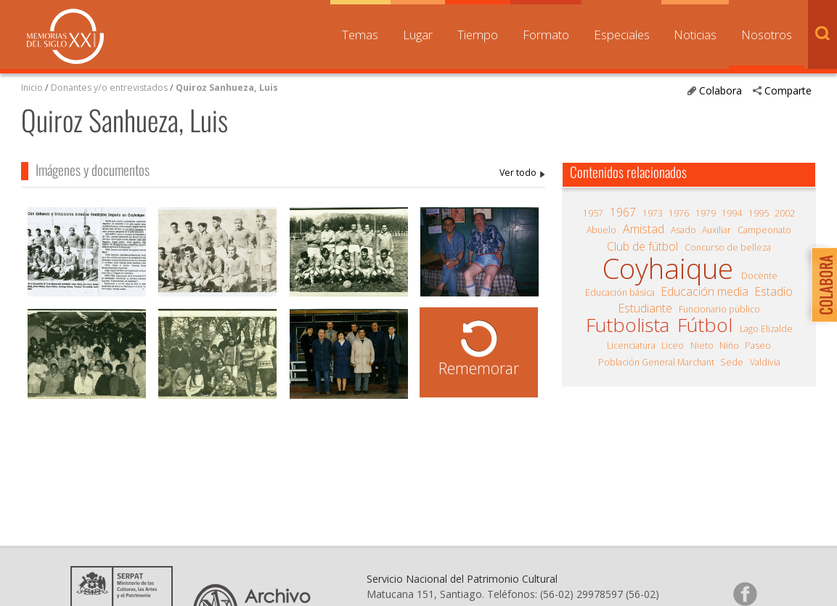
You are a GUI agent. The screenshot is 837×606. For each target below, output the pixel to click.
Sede (731, 362)
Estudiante (645, 308)
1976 (679, 213)
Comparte (788, 90)
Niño (729, 345)
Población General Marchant (656, 362)
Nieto (702, 345)
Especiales (622, 34)
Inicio (32, 87)
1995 (758, 213)
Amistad (643, 229)
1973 (652, 213)
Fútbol (704, 325)
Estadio (774, 291)
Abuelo (601, 230)
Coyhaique (668, 268)
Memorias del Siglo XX (65, 36)
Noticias (695, 34)
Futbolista (627, 325)
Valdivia (765, 362)
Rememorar (478, 368)
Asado (683, 230)
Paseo (758, 345)
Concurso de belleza (728, 247)
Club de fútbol (642, 246)
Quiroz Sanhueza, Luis (227, 87)
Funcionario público (719, 309)
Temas (360, 34)
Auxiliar (716, 230)
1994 (732, 213)
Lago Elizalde (766, 329)
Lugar (418, 34)
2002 (785, 213)
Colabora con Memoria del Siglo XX (820, 284)
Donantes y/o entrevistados (109, 87)
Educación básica (620, 292)
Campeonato (764, 230)
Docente (759, 276)
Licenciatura (631, 345)
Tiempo (477, 34)
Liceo (672, 345)
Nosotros (766, 34)
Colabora (720, 90)
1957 (593, 213)
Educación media (704, 291)
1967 (623, 212)
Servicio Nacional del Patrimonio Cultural (462, 579)
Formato (546, 34)
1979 (705, 213)
